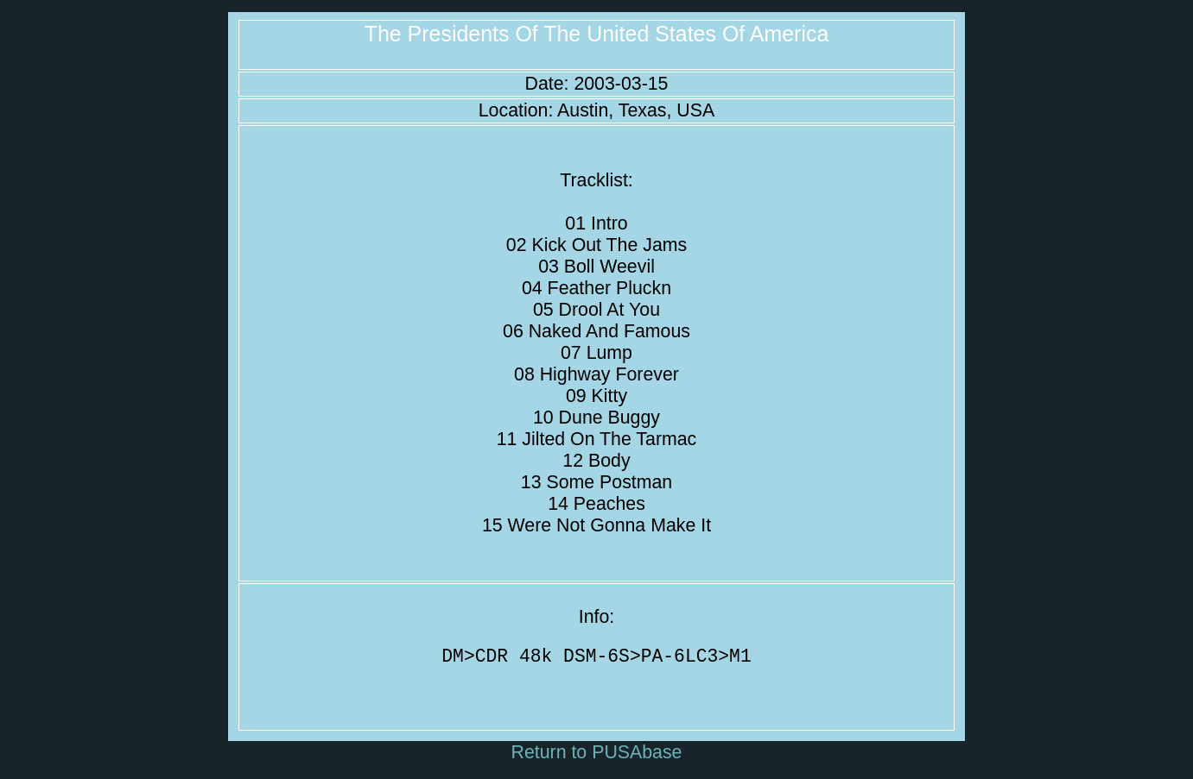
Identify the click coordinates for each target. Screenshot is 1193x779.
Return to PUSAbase (596, 756)
